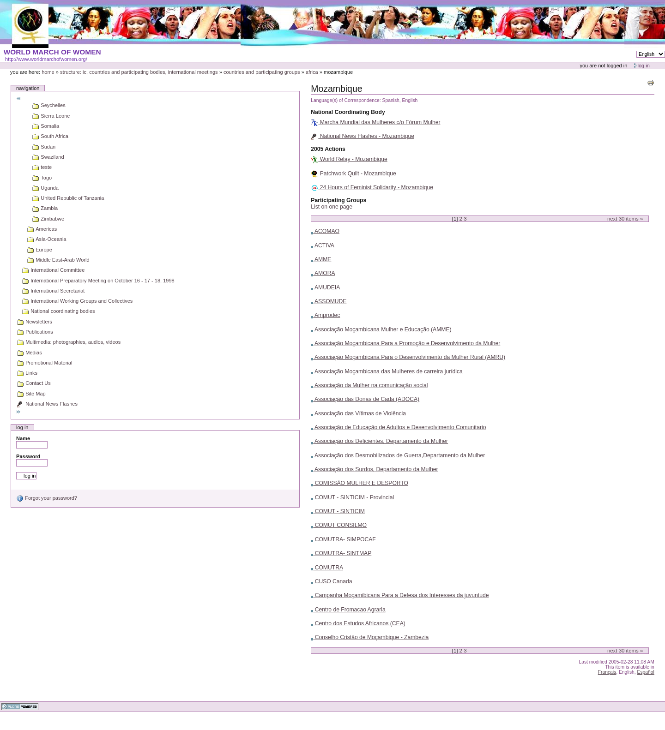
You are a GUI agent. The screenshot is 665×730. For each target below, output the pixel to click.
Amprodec (325, 315)
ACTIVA (322, 245)
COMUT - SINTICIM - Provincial (352, 497)
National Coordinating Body (348, 112)
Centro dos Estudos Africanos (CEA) (358, 623)
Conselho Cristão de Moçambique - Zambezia (370, 637)
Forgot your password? (46, 498)
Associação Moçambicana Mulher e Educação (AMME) (381, 329)
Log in (644, 65)
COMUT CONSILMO (339, 525)
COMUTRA (327, 567)
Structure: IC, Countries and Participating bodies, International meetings (139, 72)
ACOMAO (325, 231)
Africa (312, 72)
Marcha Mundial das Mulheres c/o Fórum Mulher (375, 122)
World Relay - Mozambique (349, 159)
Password (28, 456)
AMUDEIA (325, 287)
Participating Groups (338, 200)
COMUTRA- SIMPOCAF (343, 539)
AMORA (323, 273)
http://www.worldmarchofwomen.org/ (46, 59)
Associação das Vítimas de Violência (358, 413)
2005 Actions (328, 149)
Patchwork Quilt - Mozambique (353, 173)
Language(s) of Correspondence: (346, 100)
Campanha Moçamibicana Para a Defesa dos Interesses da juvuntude (400, 595)
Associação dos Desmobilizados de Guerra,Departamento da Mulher (398, 455)
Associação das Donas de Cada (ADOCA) (365, 399)
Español (645, 672)
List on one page (331, 206)
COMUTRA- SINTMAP (341, 553)
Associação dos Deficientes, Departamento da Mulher (379, 441)
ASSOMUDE (328, 301)
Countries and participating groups (262, 72)
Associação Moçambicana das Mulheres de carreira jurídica (387, 371)
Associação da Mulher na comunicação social (369, 385)
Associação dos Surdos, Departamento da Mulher (374, 469)
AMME (321, 259)
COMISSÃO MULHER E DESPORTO (359, 483)
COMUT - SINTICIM (338, 511)
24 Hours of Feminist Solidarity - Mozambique (372, 187)
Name (23, 438)
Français (607, 672)
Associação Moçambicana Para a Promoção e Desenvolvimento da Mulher (405, 343)
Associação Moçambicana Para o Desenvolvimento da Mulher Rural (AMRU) (408, 357)
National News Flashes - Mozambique (362, 136)
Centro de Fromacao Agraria (348, 609)
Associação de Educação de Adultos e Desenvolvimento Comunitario (398, 427)
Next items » (625, 218)
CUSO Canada (331, 581)
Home (48, 72)
